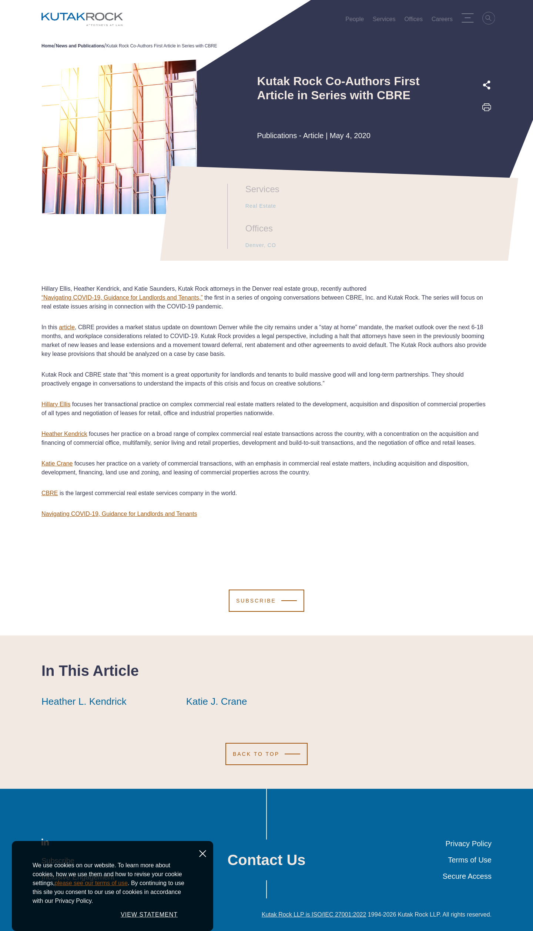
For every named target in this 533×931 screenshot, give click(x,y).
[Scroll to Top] (266, 754)
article (67, 327)
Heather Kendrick (64, 434)
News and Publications (80, 46)
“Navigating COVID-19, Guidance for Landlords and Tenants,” (122, 297)
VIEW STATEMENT (149, 923)
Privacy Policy (469, 843)
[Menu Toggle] (469, 18)
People (357, 21)
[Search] (490, 19)
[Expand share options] (486, 85)
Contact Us (266, 859)
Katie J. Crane (216, 701)
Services (386, 21)
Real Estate (257, 206)
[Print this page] (486, 109)
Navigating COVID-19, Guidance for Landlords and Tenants (119, 514)
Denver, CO (257, 245)
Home (47, 46)
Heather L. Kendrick (84, 701)
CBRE (49, 493)
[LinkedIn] (45, 843)
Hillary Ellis (55, 404)
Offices (415, 21)
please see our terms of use (91, 891)
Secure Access (467, 876)
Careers (444, 21)
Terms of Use (470, 860)
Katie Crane (57, 463)
